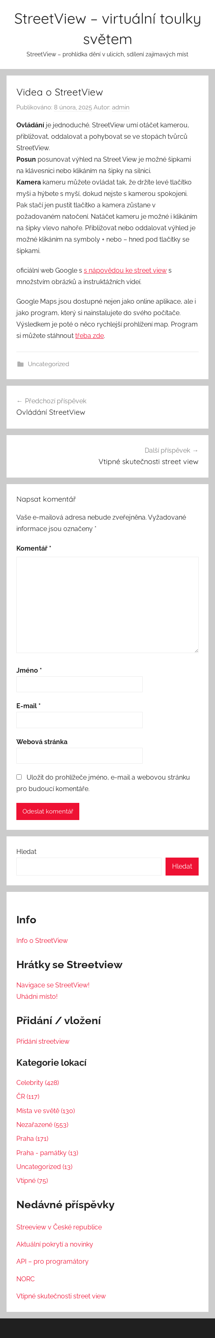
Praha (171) (32, 1138)
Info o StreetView (42, 941)
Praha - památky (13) (47, 1153)
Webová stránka (41, 742)
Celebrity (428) (37, 1083)
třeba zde (89, 336)
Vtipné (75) (32, 1181)
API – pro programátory (52, 1261)
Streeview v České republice (59, 1227)
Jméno (29, 670)
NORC (25, 1279)
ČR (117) (27, 1096)
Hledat (26, 852)
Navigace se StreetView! (53, 985)
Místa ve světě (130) (45, 1111)
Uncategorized (48, 364)
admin (121, 107)
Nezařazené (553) (42, 1125)
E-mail (28, 706)
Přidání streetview (42, 1041)
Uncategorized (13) (44, 1167)
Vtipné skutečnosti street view (61, 1296)
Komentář (34, 548)
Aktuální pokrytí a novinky (54, 1244)
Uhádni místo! (37, 996)
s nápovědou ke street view (125, 270)
